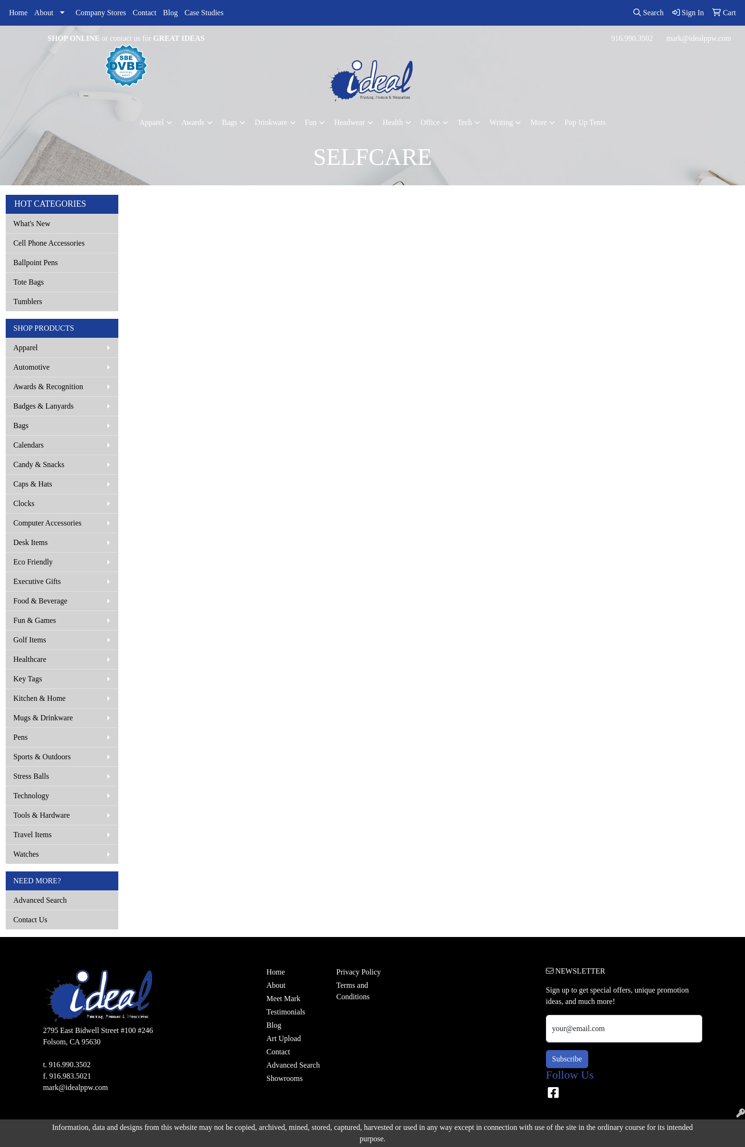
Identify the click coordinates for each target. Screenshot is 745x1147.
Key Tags (27, 679)
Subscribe (567, 1059)
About (43, 13)
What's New (31, 224)
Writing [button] (501, 122)
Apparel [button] (151, 122)
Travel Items (32, 835)
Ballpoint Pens (35, 262)
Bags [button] (229, 122)
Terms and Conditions (353, 991)
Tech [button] (465, 122)
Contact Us (30, 920)
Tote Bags (28, 282)
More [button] (538, 122)
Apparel (25, 348)
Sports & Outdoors (42, 757)
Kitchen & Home (39, 698)
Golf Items (29, 640)
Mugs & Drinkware (43, 718)
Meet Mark (284, 998)
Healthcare (29, 659)
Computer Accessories (47, 523)
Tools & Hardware (41, 815)
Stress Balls (31, 776)
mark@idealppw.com (698, 38)
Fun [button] (311, 122)
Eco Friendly (33, 562)
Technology (31, 796)
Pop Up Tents (585, 122)
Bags (21, 425)
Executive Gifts (37, 581)
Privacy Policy (358, 972)
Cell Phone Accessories (49, 243)
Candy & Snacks (39, 464)
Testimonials (286, 1012)
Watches (26, 854)
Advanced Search (40, 900)
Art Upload (284, 1038)
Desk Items (30, 542)
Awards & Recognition (48, 386)
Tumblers (27, 301)
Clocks (23, 503)
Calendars (28, 445)
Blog (170, 13)
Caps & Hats (32, 484)
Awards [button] (192, 122)
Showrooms (285, 1078)
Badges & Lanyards (43, 406)
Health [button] (392, 122)
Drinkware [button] (271, 122)
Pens (20, 737)
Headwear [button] (349, 122)
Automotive (31, 367)
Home (18, 13)
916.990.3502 (632, 38)
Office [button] (430, 122)
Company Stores (101, 13)
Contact (144, 13)
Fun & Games (34, 620)
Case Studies (203, 13)
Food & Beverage (40, 601)
